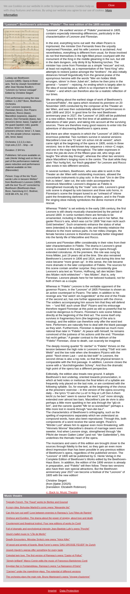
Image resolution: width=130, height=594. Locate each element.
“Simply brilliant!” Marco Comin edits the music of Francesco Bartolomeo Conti (46, 560)
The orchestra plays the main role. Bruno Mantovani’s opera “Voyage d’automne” (48, 576)
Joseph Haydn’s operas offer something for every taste (34, 550)
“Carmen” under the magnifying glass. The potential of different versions (43, 571)
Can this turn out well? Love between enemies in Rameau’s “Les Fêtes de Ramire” (49, 512)
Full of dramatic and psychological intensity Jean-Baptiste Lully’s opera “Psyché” (48, 528)
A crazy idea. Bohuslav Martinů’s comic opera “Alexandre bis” (38, 507)
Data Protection (69, 590)
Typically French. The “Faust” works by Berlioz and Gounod (37, 502)
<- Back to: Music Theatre (62, 492)
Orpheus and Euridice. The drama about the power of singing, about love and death (49, 518)
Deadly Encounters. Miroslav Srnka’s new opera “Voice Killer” (38, 539)
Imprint (52, 590)
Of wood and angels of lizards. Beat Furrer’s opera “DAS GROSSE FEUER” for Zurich (51, 544)
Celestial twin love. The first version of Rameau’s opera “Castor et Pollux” (44, 555)
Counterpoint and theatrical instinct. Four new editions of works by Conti (43, 523)
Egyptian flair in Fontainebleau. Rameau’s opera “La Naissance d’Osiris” (43, 566)
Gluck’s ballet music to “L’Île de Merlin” (26, 534)
